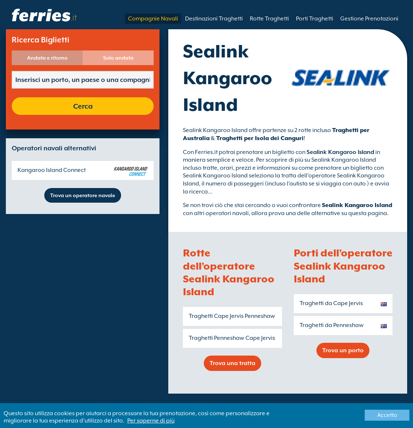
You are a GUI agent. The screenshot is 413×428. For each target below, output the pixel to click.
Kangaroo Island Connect (52, 170)
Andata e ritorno (47, 58)
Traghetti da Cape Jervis (331, 303)
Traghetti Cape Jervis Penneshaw (232, 316)
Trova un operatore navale (82, 195)
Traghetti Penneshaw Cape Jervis (232, 338)
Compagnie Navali (153, 18)
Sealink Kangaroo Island (357, 205)
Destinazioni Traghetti (214, 18)
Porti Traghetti (314, 18)
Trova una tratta (232, 363)
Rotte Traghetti (269, 18)
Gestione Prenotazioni (369, 18)
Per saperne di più (150, 420)
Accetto (387, 415)
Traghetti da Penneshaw (332, 325)
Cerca (83, 106)
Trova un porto (343, 350)
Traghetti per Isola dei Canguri (260, 138)
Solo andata (118, 58)
